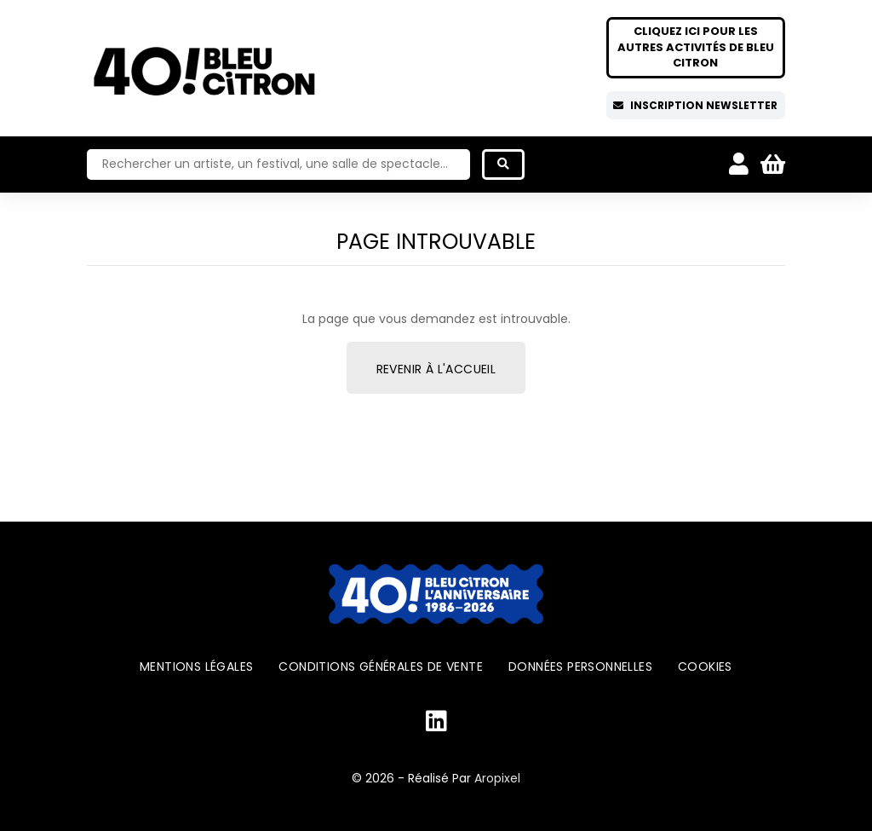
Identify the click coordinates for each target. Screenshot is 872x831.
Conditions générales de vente (380, 666)
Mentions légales (196, 666)
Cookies (705, 666)
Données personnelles (580, 666)
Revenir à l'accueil (436, 369)
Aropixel (497, 778)
